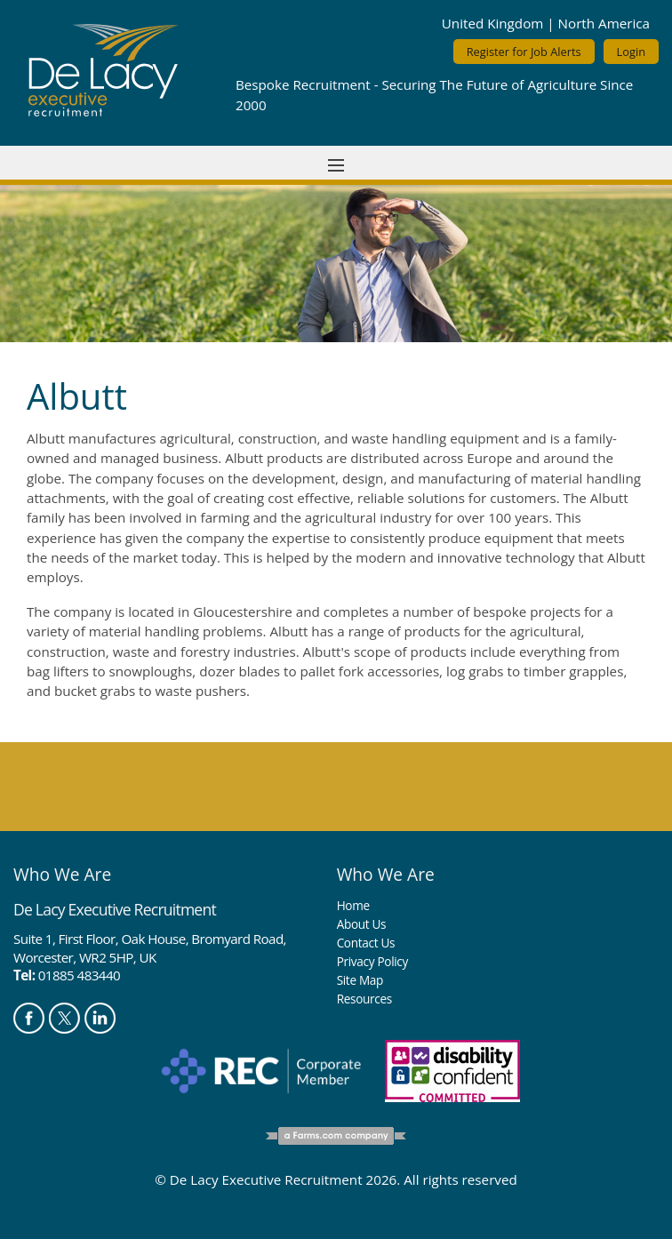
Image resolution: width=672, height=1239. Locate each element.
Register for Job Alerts (524, 52)
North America (604, 23)
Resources (364, 998)
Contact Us (366, 942)
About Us (362, 923)
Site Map (360, 979)
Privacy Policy (372, 961)
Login (631, 52)
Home (353, 905)
